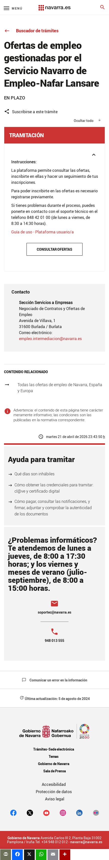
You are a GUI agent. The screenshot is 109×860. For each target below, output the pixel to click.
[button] (54, 150)
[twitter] (30, 812)
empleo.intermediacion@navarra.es (50, 338)
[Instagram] (63, 812)
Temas (54, 756)
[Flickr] (96, 812)
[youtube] (46, 812)
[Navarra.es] (54, 5)
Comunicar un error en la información (54, 680)
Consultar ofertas (54, 249)
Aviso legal (54, 799)
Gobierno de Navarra (53, 763)
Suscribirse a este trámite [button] (31, 111)
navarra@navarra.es (86, 842)
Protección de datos (54, 791)
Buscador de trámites (31, 31)
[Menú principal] (13, 8)
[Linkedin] (79, 812)
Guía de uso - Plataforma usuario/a (42, 232)
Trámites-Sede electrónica (53, 749)
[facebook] (13, 812)
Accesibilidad (54, 784)
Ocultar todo (84, 120)
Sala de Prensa (54, 771)
